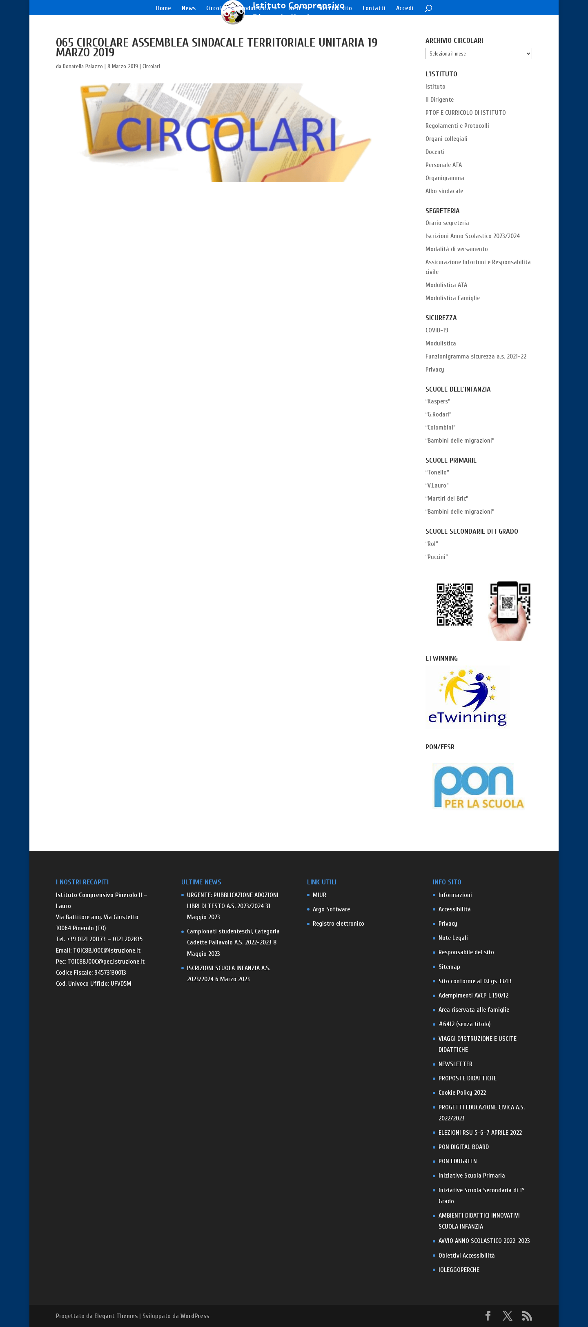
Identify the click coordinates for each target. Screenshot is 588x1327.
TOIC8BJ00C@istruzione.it (106, 950)
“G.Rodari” (438, 414)
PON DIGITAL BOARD (464, 1147)
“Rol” (431, 544)
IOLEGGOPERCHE (459, 1270)
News (189, 8)
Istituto (435, 86)
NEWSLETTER (455, 1064)
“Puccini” (436, 557)
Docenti (435, 152)
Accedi (404, 8)
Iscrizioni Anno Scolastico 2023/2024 (472, 236)
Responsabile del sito (466, 952)
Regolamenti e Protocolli (457, 125)
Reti (295, 8)
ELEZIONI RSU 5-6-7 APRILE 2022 (480, 1132)
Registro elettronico (338, 923)
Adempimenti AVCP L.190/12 (473, 995)
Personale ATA (443, 165)
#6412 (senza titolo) (464, 1024)
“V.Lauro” (437, 485)
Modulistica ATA (446, 285)
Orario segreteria (447, 223)
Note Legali (453, 938)
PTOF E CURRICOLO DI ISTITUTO (465, 112)
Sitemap (449, 967)
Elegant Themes (116, 1316)
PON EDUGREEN (458, 1161)
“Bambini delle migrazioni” (459, 440)
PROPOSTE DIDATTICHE (468, 1078)
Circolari (217, 8)
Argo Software (331, 909)
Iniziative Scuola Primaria (472, 1175)
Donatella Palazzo (83, 66)
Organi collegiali (446, 138)
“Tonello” (437, 472)
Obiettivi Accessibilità (467, 1255)
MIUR (319, 895)
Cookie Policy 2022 (462, 1092)
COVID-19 (436, 330)
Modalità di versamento (456, 249)
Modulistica (254, 8)
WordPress (194, 1316)
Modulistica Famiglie (452, 298)
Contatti (374, 8)
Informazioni (455, 895)
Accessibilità (455, 909)
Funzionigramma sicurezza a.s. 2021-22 (475, 356)
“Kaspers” (437, 401)
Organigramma (444, 178)
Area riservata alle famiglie (474, 1009)
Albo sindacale (444, 191)
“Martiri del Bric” (446, 498)
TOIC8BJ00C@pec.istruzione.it (106, 961)
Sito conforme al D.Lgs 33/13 (475, 981)
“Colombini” (440, 427)
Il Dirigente (439, 99)
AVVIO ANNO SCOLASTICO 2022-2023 (484, 1241)
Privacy (434, 369)
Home (163, 8)
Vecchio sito (335, 8)
